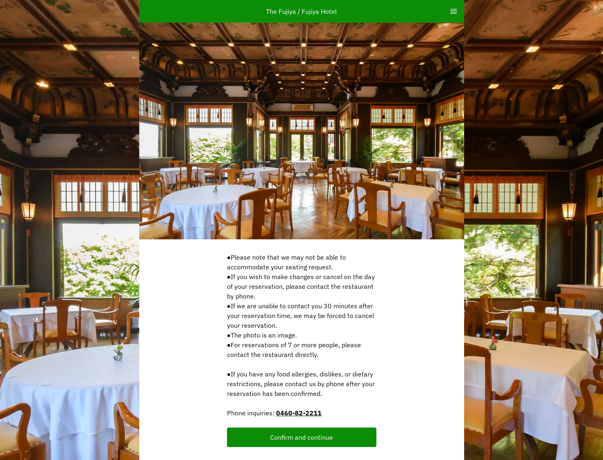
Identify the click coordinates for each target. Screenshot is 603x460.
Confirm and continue (301, 437)
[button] (301, 437)
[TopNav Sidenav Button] (453, 11)
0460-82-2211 (299, 413)
